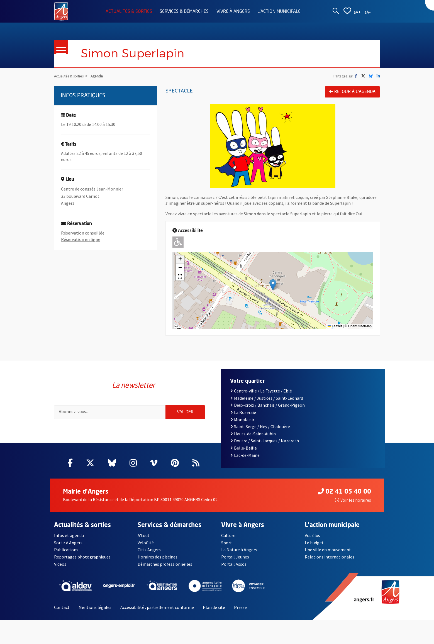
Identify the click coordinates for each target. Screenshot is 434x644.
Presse (240, 610)
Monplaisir (242, 423)
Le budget (314, 546)
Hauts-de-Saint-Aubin (253, 437)
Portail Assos (234, 567)
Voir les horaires (353, 503)
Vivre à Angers (233, 11)
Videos (60, 567)
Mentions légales (95, 610)
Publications (66, 553)
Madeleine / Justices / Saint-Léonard (266, 401)
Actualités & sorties (129, 11)
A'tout (144, 538)
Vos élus (312, 538)
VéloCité (146, 546)
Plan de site (214, 610)
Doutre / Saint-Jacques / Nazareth (264, 444)
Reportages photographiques (82, 560)
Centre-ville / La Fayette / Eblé (261, 394)
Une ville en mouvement (328, 553)
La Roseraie (243, 415)
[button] (272, 285)
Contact (62, 610)
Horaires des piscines (157, 560)
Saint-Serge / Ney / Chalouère (260, 430)
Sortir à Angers (68, 546)
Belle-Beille (243, 451)
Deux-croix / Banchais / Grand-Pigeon (267, 408)
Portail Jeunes (235, 560)
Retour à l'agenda (352, 91)
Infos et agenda (69, 538)
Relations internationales (329, 560)
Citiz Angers (149, 553)
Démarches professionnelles (165, 567)
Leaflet (335, 326)
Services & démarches (184, 11)
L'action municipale (279, 11)
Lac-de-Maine (245, 458)
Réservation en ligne (80, 239)
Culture (228, 538)
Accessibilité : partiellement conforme (157, 610)
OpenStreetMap (360, 326)
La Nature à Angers (239, 553)
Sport (226, 546)
